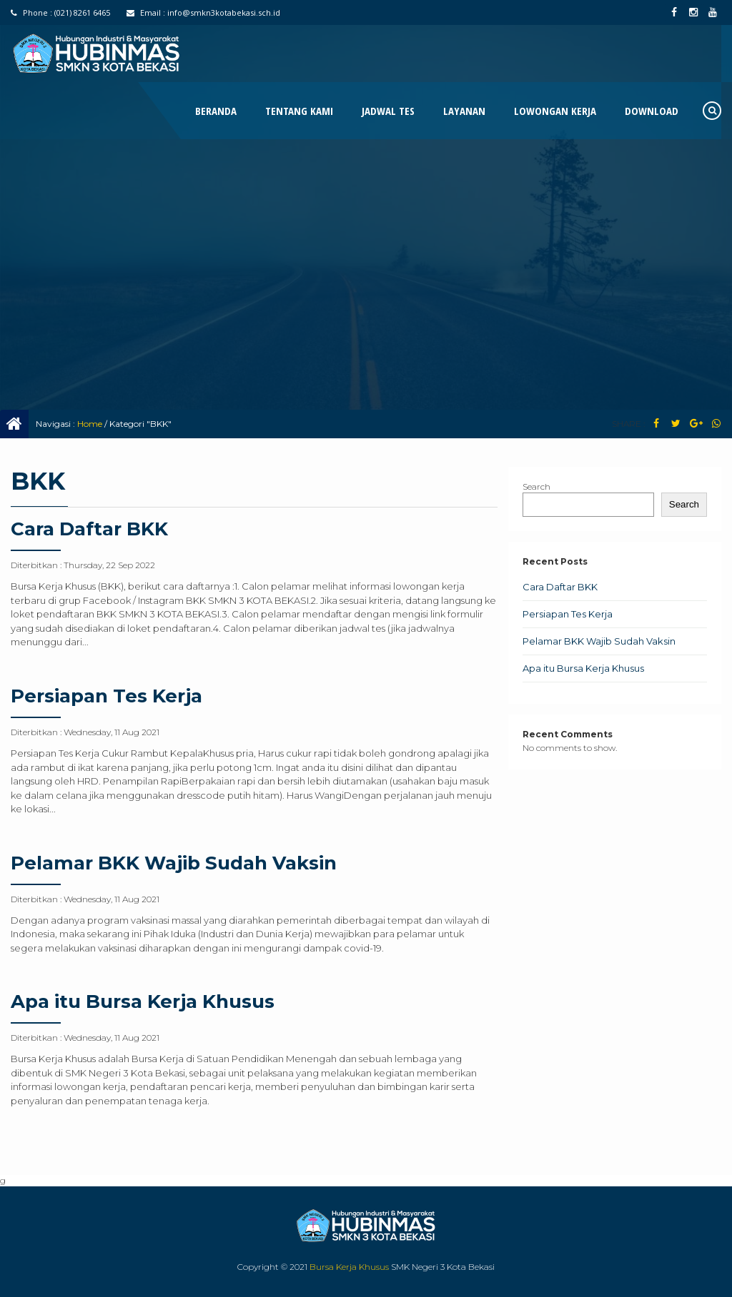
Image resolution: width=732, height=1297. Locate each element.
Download (651, 111)
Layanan (464, 111)
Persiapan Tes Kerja (106, 696)
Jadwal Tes (388, 111)
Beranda (216, 111)
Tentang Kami (299, 111)
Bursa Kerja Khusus (349, 1266)
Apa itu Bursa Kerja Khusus (142, 1001)
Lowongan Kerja (555, 111)
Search (536, 486)
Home (89, 423)
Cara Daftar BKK (89, 529)
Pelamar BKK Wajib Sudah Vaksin (174, 863)
